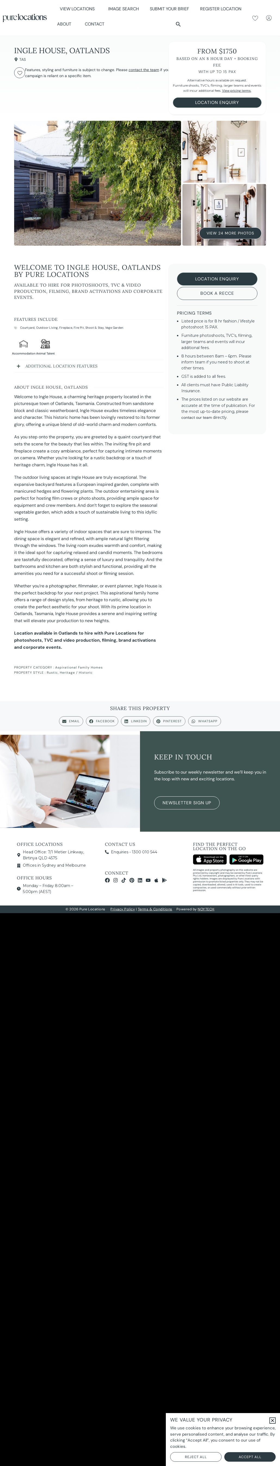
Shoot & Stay (94, 328)
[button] (178, 24)
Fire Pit (79, 328)
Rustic (52, 672)
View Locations (78, 9)
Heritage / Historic (76, 672)
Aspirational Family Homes (79, 667)
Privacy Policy (122, 909)
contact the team (144, 69)
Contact (94, 24)
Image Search (123, 9)
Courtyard (27, 328)
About (65, 24)
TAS (22, 59)
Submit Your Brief (169, 9)
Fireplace (65, 328)
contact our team (196, 417)
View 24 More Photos (230, 232)
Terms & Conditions (155, 909)
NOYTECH (206, 909)
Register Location (220, 9)
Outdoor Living (47, 328)
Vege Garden (114, 328)
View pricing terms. (236, 90)
